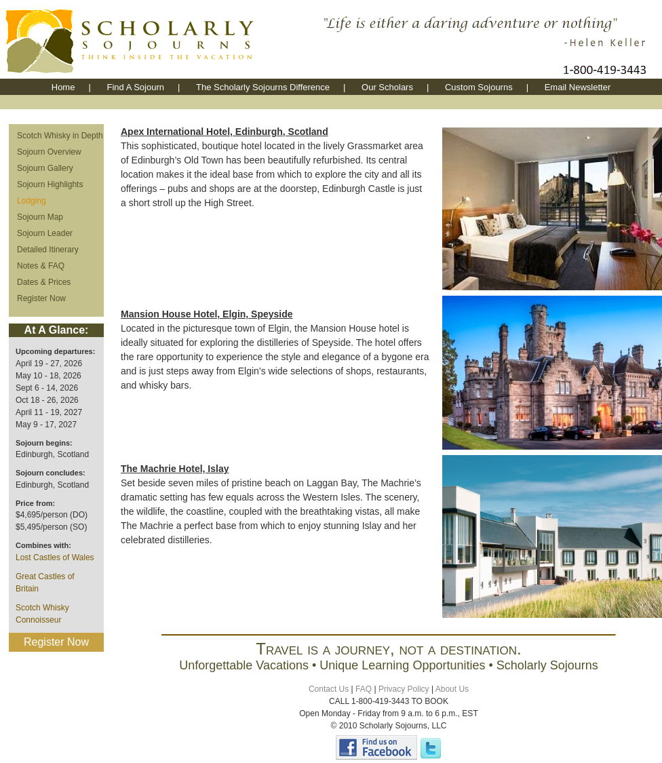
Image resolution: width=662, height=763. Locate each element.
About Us (452, 689)
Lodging (31, 201)
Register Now (41, 298)
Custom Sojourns (479, 87)
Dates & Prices (44, 282)
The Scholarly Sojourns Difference (263, 87)
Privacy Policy (403, 689)
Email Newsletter (578, 87)
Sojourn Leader (45, 233)
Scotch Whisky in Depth (60, 135)
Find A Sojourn (135, 87)
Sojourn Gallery (45, 168)
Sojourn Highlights (50, 184)
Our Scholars (387, 87)
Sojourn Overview (49, 152)
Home (63, 87)
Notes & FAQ (40, 266)
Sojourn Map (40, 217)
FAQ (363, 689)
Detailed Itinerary (48, 249)
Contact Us (329, 689)
